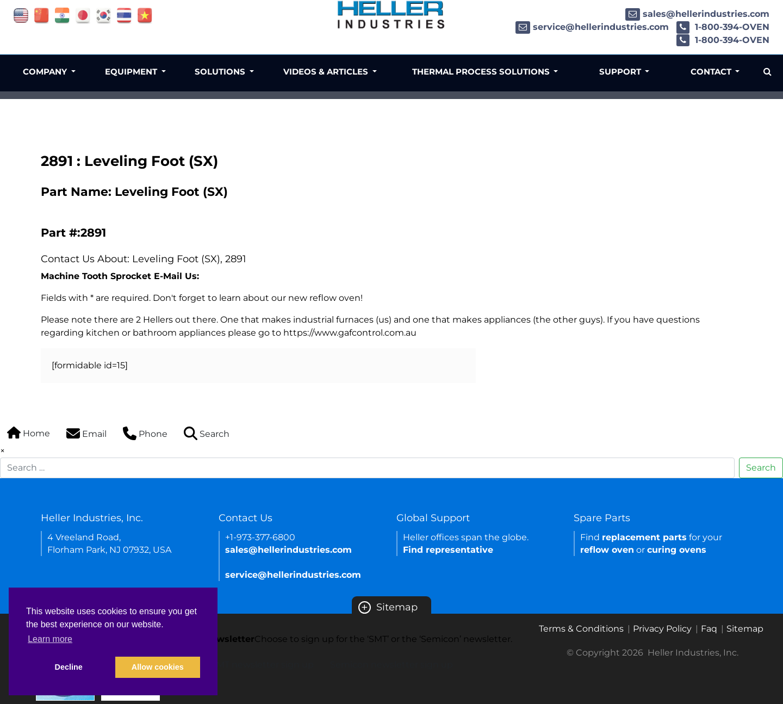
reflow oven (607, 550)
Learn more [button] (50, 639)
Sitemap (388, 607)
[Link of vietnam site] (145, 15)
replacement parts (644, 537)
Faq (709, 628)
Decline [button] (69, 667)
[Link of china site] (41, 15)
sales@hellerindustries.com (697, 14)
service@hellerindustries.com (592, 27)
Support (621, 71)
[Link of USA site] (21, 15)
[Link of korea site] (103, 15)
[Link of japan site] (83, 15)
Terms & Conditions (581, 628)
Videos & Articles (326, 71)
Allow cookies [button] (158, 667)
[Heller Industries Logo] (391, 14)
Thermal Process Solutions (482, 71)
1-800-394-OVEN (722, 27)
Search (761, 467)
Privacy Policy (662, 628)
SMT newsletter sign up (262, 664)
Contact (712, 71)
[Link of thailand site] (124, 15)
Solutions (221, 71)
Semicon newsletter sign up (391, 664)
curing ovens (676, 550)
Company (46, 71)
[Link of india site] (62, 15)
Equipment (132, 71)
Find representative (448, 550)
